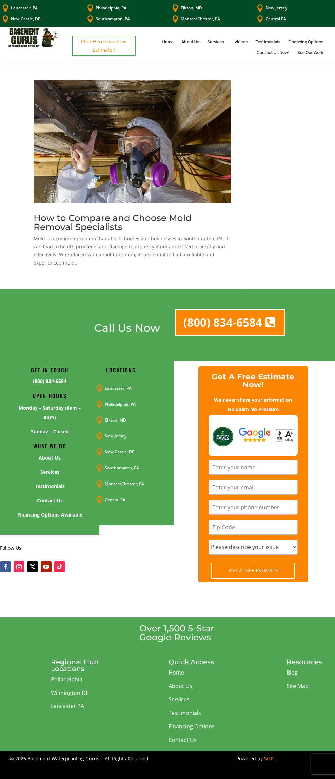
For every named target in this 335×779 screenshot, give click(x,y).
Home (168, 42)
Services (215, 42)
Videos (241, 42)
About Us (190, 42)
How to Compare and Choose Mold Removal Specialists (113, 222)
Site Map (298, 686)
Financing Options (305, 42)
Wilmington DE (70, 693)
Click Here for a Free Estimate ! (104, 45)
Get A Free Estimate (253, 570)
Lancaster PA (67, 706)
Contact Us (183, 740)
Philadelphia (66, 679)
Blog (292, 672)
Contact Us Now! (273, 52)
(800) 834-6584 (222, 322)
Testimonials (268, 42)
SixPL (270, 758)
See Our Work (310, 52)
